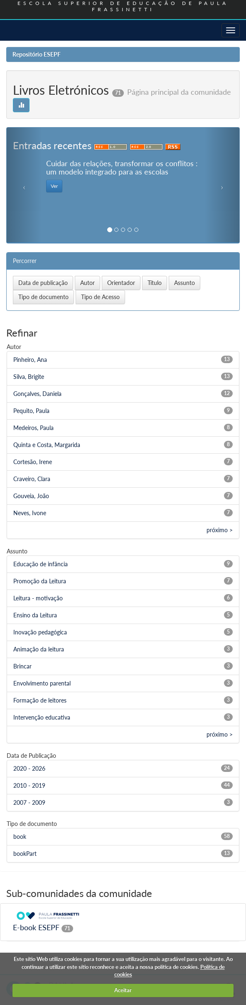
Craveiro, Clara (31, 478)
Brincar (22, 666)
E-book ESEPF (36, 927)
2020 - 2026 (29, 768)
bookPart (25, 853)
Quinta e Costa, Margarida (46, 444)
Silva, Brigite (28, 376)
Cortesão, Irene (32, 461)
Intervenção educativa (41, 717)
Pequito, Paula (31, 410)
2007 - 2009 (29, 802)
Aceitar (123, 990)
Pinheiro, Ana (30, 359)
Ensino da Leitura (35, 615)
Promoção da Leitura (39, 581)
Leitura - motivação (38, 598)
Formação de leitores (39, 700)
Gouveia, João (31, 495)
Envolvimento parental (42, 683)
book (19, 836)
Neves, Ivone (29, 512)
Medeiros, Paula (33, 427)
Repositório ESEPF (36, 54)
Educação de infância (40, 564)
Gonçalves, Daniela (37, 393)
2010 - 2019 (29, 785)
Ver (54, 186)
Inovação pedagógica (40, 632)
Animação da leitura (38, 649)
